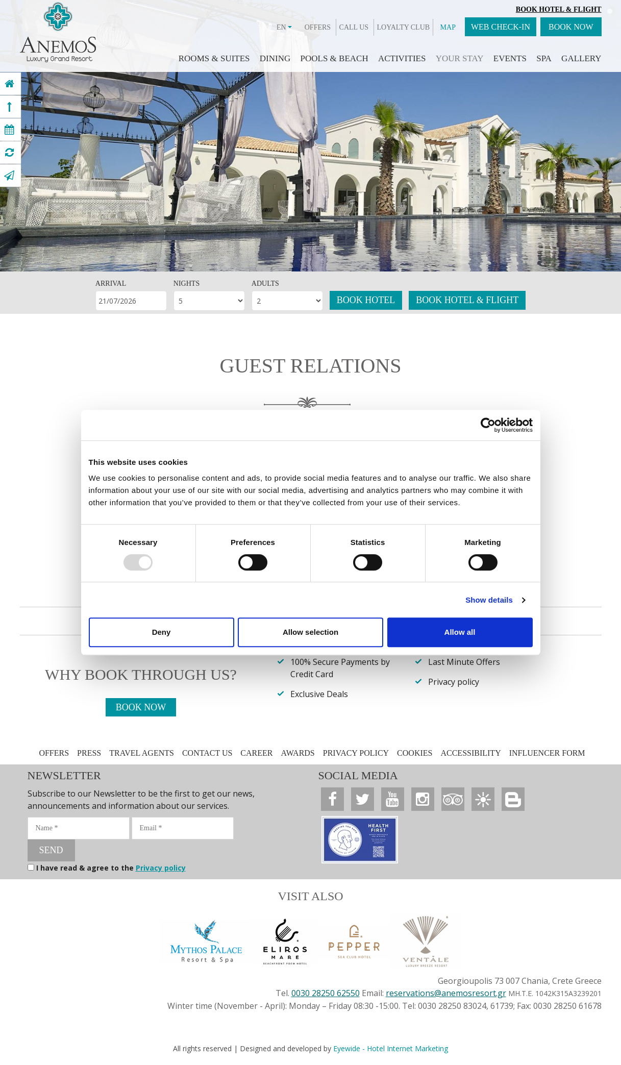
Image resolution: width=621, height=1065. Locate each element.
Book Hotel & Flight (559, 9)
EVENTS (510, 58)
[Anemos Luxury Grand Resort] (9, 83)
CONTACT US (207, 753)
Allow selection (310, 632)
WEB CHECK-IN (500, 26)
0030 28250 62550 (325, 993)
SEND (51, 850)
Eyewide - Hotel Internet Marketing (390, 1048)
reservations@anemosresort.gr (446, 993)
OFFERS (318, 27)
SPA (544, 58)
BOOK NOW (571, 26)
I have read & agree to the (111, 868)
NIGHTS (186, 283)
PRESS (90, 753)
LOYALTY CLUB (403, 27)
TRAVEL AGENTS (141, 753)
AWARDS (297, 753)
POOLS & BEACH (334, 58)
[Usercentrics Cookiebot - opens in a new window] (488, 425)
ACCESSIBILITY (470, 753)
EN (284, 27)
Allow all (460, 632)
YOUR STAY (460, 58)
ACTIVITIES (402, 58)
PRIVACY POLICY (356, 753)
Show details (489, 600)
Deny (161, 632)
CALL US (353, 27)
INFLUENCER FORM (547, 753)
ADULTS (265, 283)
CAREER (256, 753)
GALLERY (581, 58)
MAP (448, 27)
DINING (275, 58)
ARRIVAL (110, 283)
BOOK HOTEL (366, 300)
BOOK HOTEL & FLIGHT (467, 300)
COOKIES (414, 753)
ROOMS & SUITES (214, 58)
